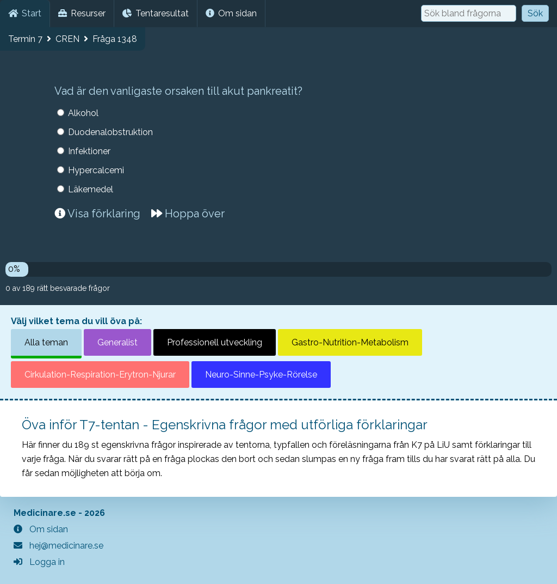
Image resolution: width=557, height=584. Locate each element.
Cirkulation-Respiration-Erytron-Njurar (100, 374)
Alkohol (83, 113)
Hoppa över (188, 213)
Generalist (117, 342)
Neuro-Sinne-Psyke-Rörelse (261, 374)
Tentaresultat (155, 13)
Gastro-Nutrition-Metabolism (350, 342)
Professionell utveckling (214, 342)
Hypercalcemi (96, 170)
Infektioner (89, 151)
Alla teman (46, 342)
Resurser (82, 13)
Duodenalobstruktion (110, 132)
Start (24, 13)
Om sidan (231, 13)
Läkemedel (90, 189)
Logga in (39, 562)
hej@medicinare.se (58, 545)
